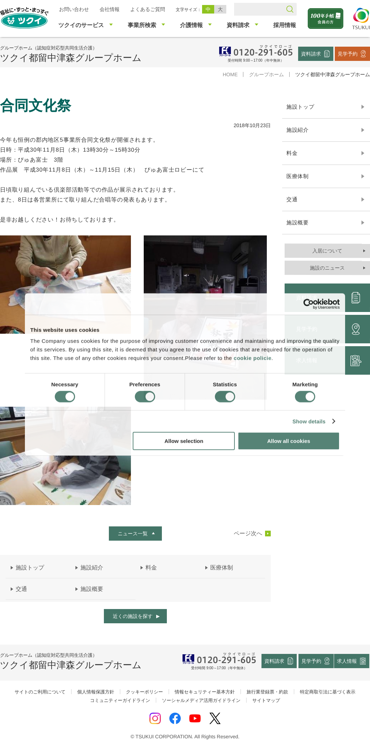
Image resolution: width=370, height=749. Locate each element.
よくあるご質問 (147, 9)
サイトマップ (266, 700)
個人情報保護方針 (95, 692)
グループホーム (266, 74)
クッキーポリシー (144, 692)
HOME (230, 74)
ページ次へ (248, 533)
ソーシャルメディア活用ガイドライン (201, 700)
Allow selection (183, 441)
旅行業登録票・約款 (267, 692)
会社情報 (110, 9)
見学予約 (348, 53)
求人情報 (347, 661)
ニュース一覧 (133, 533)
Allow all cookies (288, 441)
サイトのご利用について (40, 692)
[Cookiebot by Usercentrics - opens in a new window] (309, 303)
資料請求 (311, 53)
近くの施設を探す (133, 616)
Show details (309, 421)
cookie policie (252, 358)
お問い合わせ (74, 9)
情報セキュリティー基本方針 (205, 692)
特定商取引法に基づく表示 (327, 692)
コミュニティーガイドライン (120, 700)
